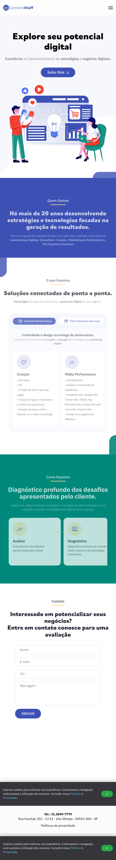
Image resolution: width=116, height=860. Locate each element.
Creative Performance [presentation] (37, 327)
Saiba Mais (58, 72)
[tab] (37, 327)
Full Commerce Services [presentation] (79, 327)
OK (107, 848)
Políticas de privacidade (58, 826)
